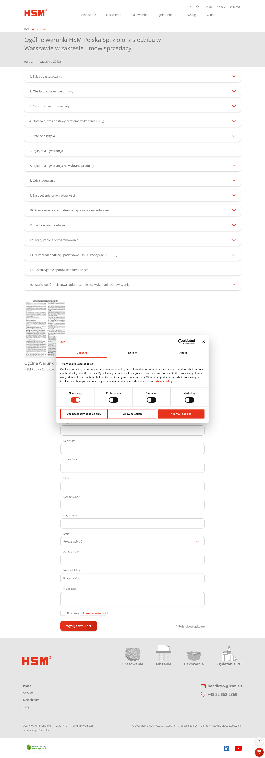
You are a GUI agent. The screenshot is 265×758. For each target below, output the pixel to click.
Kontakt (221, 6)
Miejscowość (70, 515)
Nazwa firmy (70, 459)
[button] (191, 6)
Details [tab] (132, 352)
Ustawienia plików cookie (36, 730)
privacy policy (163, 381)
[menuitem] (87, 14)
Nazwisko (68, 440)
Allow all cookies (181, 414)
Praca (209, 6)
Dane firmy (61, 725)
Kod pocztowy (71, 496)
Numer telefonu (72, 570)
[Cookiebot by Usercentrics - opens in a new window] (180, 341)
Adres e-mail (70, 551)
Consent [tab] (82, 352)
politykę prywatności (93, 613)
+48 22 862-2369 (222, 694)
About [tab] (183, 352)
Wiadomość (69, 588)
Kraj (65, 533)
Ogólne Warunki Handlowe (37, 725)
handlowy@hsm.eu (225, 685)
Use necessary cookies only (84, 414)
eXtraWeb (235, 6)
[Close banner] (203, 341)
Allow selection (132, 414)
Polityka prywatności (82, 725)
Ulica (66, 478)
